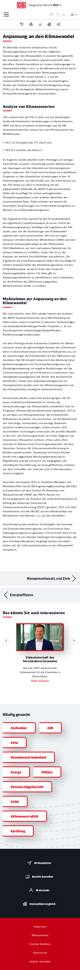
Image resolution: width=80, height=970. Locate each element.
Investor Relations (40, 943)
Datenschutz (40, 952)
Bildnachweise (40, 935)
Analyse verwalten (40, 961)
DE (72, 14)
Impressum (40, 926)
